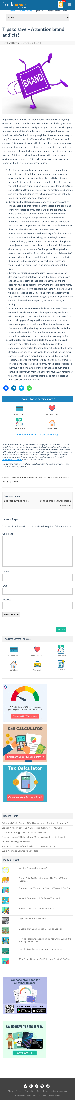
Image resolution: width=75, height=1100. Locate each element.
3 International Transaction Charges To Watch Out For (44, 888)
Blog (39, 1091)
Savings (66, 477)
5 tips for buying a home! (16, 500)
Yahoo (15, 481)
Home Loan (52, 428)
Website (6, 599)
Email (6, 585)
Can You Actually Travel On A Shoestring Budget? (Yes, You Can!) (32, 827)
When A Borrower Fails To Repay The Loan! (39, 898)
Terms (45, 1091)
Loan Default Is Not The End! (32, 918)
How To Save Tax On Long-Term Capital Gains (40, 949)
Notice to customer (59, 1091)
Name (6, 571)
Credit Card (19, 414)
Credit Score (19, 428)
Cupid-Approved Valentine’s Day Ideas (20, 850)
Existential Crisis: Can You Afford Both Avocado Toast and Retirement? (35, 823)
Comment (8, 533)
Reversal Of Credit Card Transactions (36, 908)
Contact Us (29, 1091)
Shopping (7, 481)
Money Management (53, 477)
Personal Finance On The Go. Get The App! (37, 434)
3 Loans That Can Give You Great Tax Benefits (41, 928)
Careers (19, 1091)
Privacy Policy (54, 1095)
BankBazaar (13, 43)
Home (12, 10)
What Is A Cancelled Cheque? (33, 868)
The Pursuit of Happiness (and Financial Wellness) (25, 832)
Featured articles (24, 10)
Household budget (35, 477)
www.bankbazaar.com (12, 459)
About (10, 1091)
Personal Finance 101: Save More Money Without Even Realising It (33, 837)
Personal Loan (52, 414)
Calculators (61, 669)
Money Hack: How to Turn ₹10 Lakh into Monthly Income (29, 846)
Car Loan (37, 670)
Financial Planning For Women (16, 841)
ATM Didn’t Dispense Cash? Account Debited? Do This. (45, 959)
